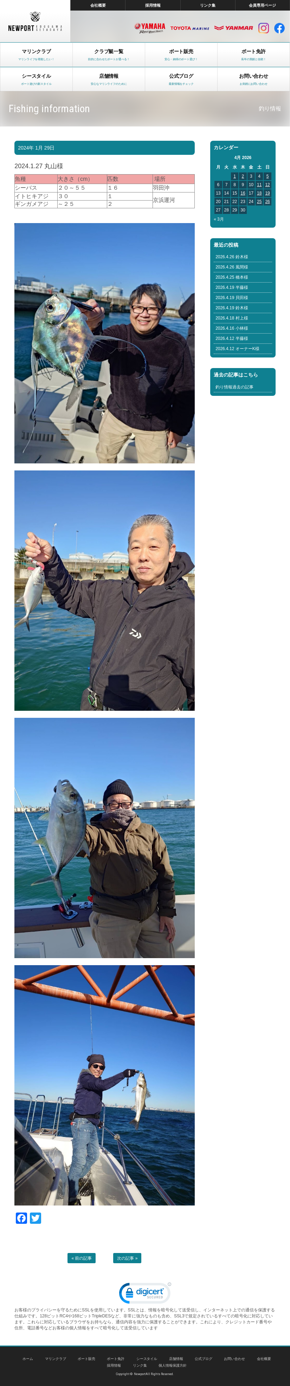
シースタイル (146, 1359)
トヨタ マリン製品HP (189, 28)
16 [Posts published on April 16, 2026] (242, 193)
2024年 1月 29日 (36, 148)
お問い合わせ (234, 1359)
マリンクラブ (55, 1359)
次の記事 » (127, 1258)
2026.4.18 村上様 (231, 318)
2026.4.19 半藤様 (231, 287)
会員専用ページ (262, 5)
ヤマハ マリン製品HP (149, 28)
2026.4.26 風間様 (231, 267)
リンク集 (207, 5)
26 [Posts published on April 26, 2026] (267, 201)
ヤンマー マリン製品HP (233, 28)
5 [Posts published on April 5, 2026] (267, 176)
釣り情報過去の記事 (234, 387)
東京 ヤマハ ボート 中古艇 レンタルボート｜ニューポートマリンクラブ (35, 21)
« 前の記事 (81, 1258)
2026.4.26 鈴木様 (231, 256)
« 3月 (219, 219)
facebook (279, 28)
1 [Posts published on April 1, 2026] (234, 176)
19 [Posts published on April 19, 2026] (267, 193)
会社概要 (98, 5)
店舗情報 (176, 1359)
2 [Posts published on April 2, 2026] (243, 176)
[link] (145, 1294)
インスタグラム (263, 28)
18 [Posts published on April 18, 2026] (259, 193)
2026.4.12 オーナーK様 (237, 348)
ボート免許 (115, 1359)
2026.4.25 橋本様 (231, 277)
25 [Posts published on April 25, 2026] (259, 201)
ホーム (27, 1359)
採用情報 (153, 5)
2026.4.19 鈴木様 (231, 307)
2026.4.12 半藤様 (231, 338)
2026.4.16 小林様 (231, 328)
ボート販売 (86, 1359)
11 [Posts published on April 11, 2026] (259, 184)
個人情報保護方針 (173, 1365)
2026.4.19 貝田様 (231, 297)
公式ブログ (203, 1359)
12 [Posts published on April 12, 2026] (267, 184)
